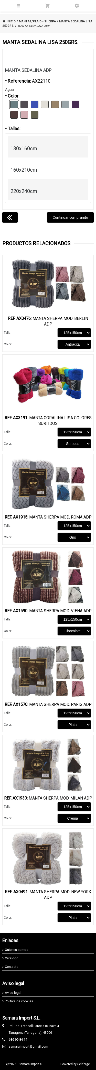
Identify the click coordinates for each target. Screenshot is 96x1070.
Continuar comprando (70, 217)
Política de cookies (19, 1001)
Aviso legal (13, 993)
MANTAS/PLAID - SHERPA (37, 21)
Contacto (11, 967)
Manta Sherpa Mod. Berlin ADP (48, 321)
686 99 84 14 (18, 1039)
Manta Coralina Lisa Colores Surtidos (48, 420)
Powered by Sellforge (75, 1064)
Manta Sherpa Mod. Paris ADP (48, 704)
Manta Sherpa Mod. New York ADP (48, 894)
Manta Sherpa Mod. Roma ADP (48, 517)
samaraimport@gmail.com (28, 1046)
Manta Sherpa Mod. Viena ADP (48, 610)
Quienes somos (16, 950)
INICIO (9, 21)
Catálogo (11, 958)
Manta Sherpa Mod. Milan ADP (48, 798)
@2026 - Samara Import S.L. (25, 1064)
